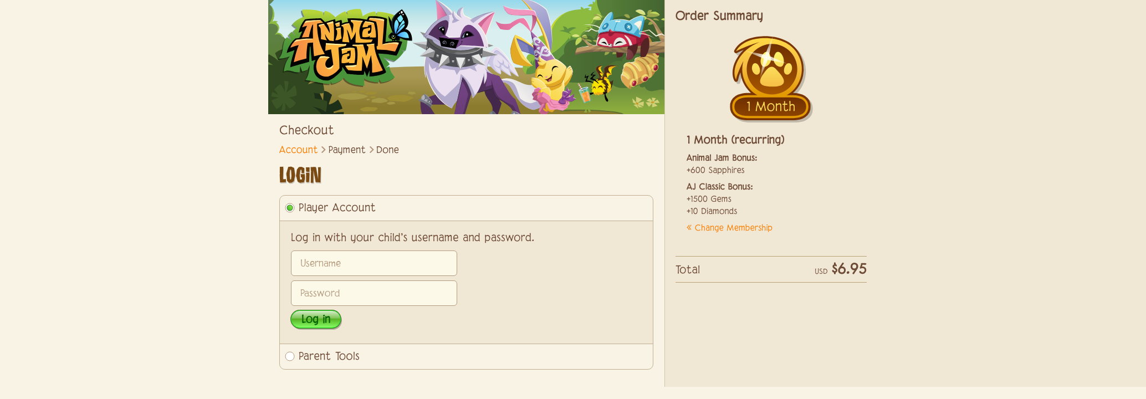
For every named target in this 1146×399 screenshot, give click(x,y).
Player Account (337, 208)
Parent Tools (329, 357)
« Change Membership (729, 229)
